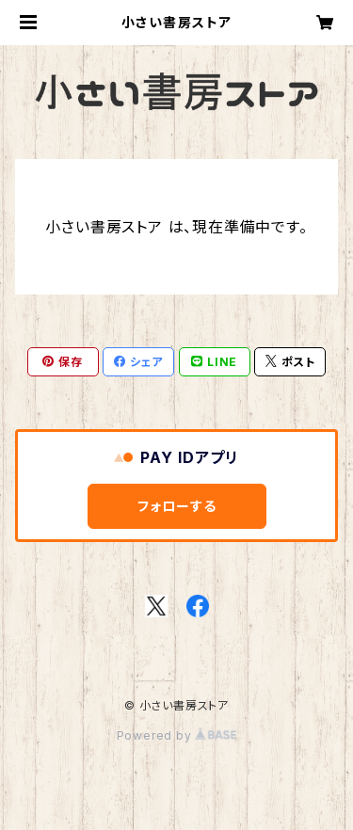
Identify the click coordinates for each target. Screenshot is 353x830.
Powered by (177, 735)
